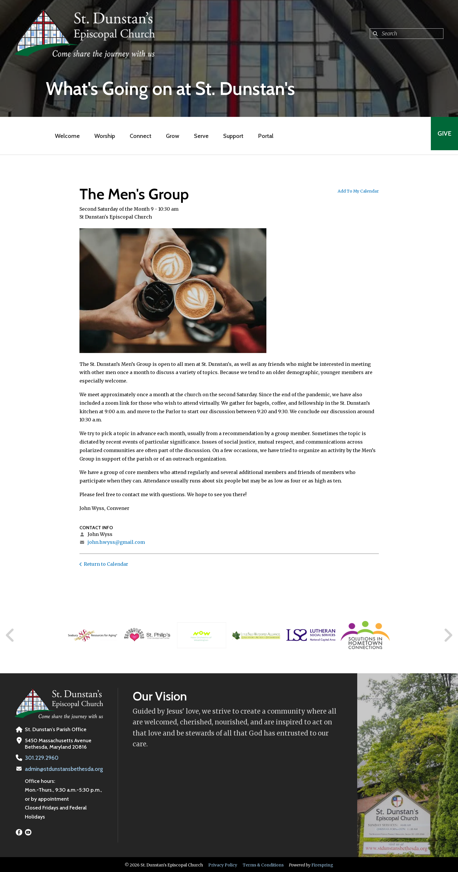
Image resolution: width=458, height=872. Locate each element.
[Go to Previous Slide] (10, 635)
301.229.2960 (40, 757)
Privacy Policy (222, 864)
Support (231, 135)
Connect (139, 135)
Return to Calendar (106, 564)
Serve (199, 135)
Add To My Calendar (358, 191)
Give (442, 136)
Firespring (322, 864)
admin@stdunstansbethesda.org (62, 768)
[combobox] (406, 33)
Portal (264, 135)
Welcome (65, 135)
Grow (171, 135)
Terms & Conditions (263, 864)
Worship (103, 135)
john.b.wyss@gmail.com (116, 542)
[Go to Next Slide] (448, 635)
